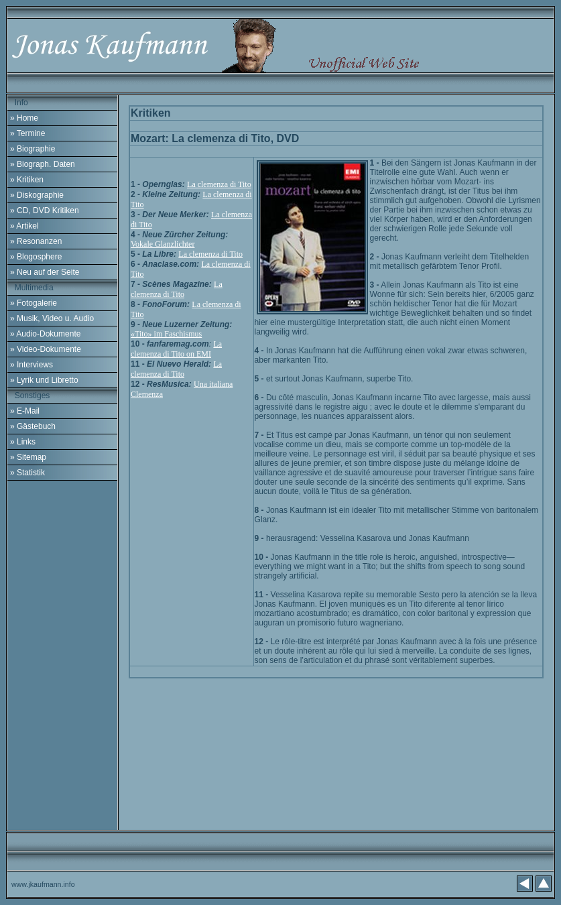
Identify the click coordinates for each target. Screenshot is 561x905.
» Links (23, 441)
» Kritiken (27, 179)
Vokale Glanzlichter (162, 244)
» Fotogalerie (33, 303)
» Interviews (31, 364)
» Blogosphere (36, 256)
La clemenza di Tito (219, 184)
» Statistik (27, 472)
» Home (24, 118)
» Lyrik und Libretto (44, 380)
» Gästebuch (33, 426)
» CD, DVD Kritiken (44, 210)
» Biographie (32, 149)
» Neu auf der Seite (44, 272)
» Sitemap (28, 457)
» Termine (27, 133)
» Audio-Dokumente (45, 334)
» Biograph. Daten (42, 164)
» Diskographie (37, 195)
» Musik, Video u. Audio (52, 318)
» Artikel (24, 226)
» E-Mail (25, 411)
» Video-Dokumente (45, 349)
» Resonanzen (36, 241)
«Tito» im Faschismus (166, 334)
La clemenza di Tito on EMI (176, 349)
